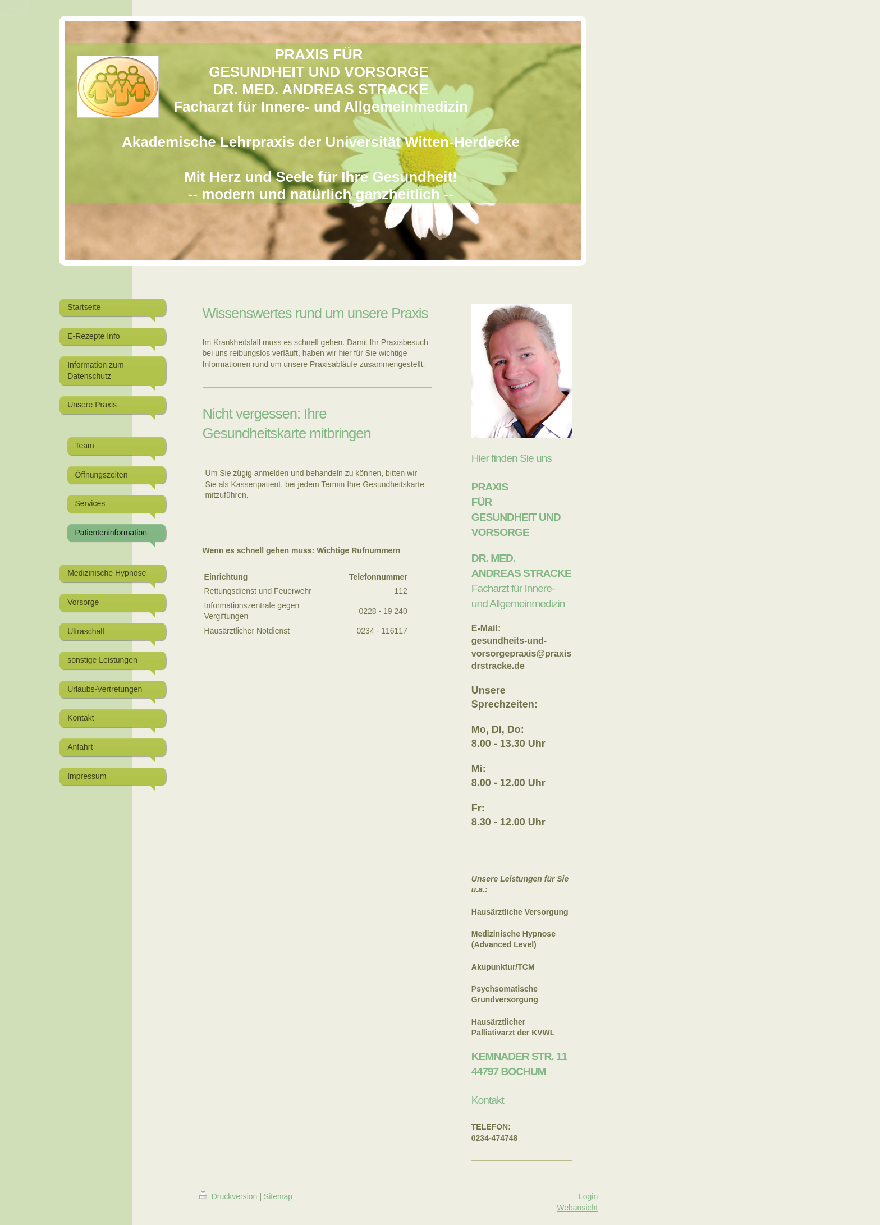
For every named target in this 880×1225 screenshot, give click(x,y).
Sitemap (278, 1196)
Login (588, 1196)
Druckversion (229, 1196)
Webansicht (577, 1207)
